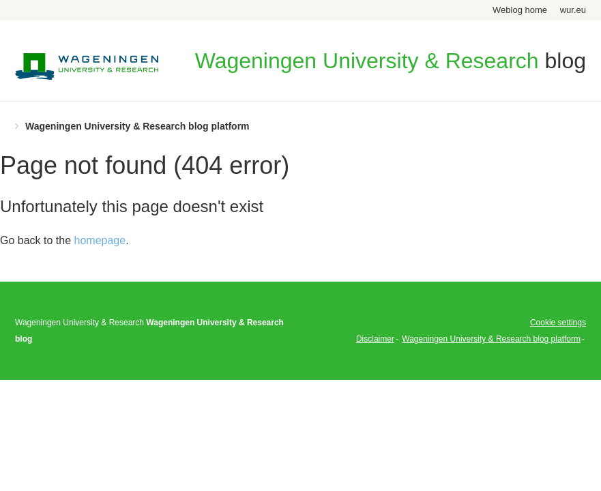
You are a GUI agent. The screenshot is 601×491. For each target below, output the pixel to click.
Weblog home (520, 10)
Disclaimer (375, 339)
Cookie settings (558, 322)
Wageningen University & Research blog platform (137, 126)
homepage (100, 240)
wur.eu (573, 10)
